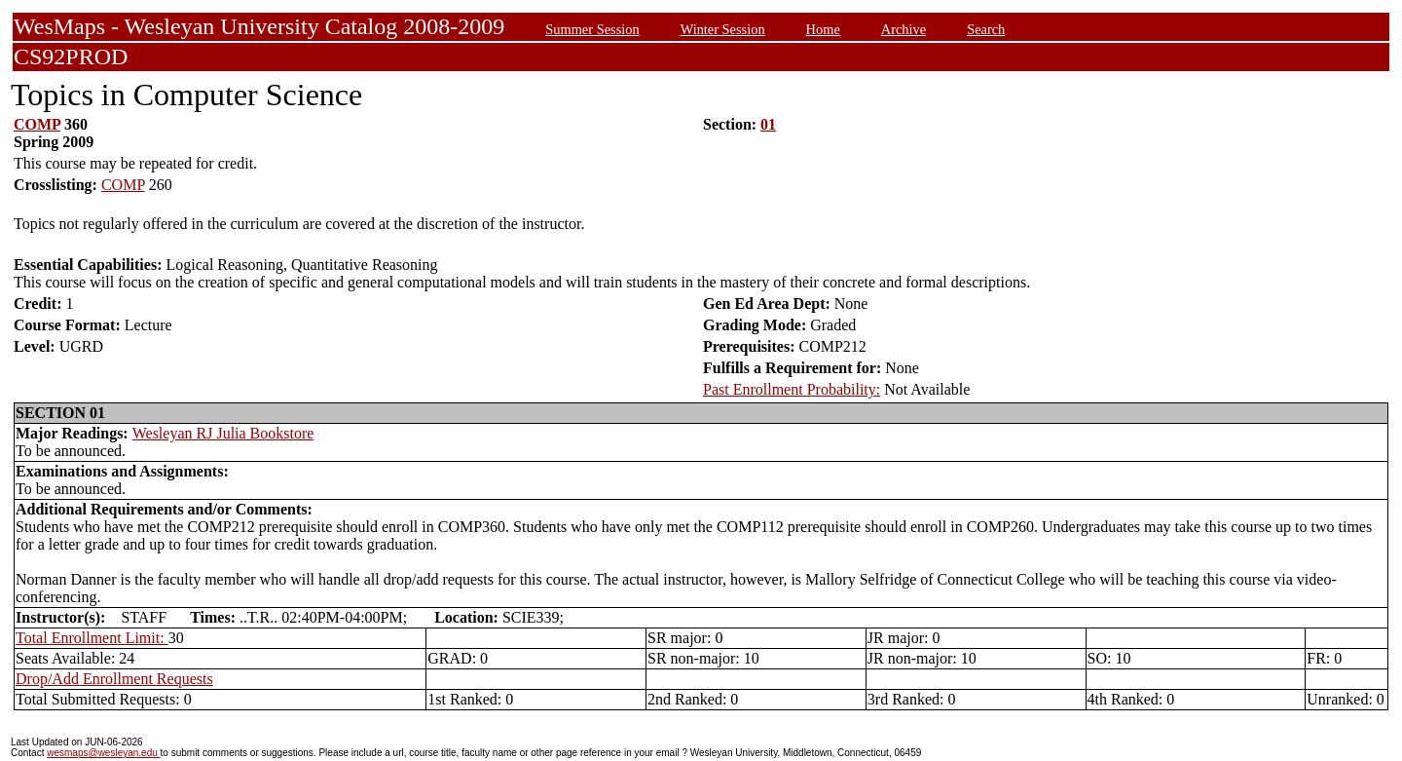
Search (986, 29)
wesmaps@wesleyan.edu (103, 752)
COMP (37, 124)
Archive (903, 29)
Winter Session (723, 29)
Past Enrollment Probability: (791, 389)
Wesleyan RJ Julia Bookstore (223, 433)
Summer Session (592, 29)
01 (768, 124)
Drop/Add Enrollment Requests (114, 678)
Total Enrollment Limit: (92, 637)
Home (823, 29)
